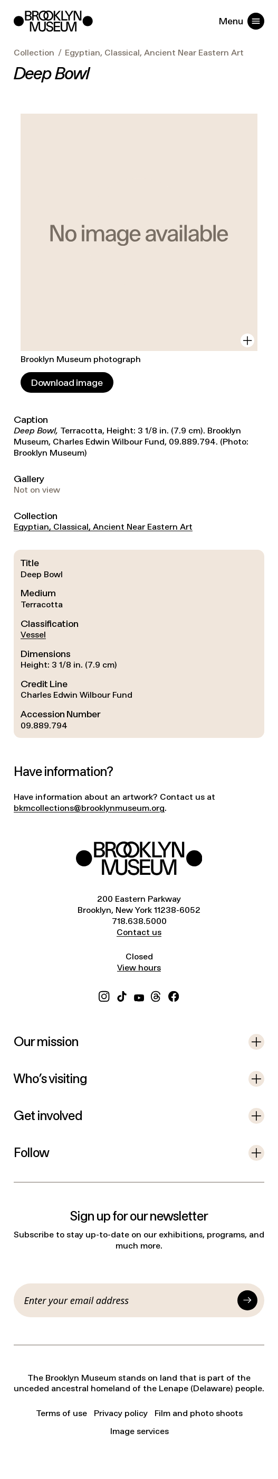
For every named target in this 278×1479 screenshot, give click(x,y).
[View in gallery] (247, 340)
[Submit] (247, 1300)
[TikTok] (122, 995)
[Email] (129, 1300)
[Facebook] (173, 995)
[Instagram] (104, 995)
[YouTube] (139, 995)
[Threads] (156, 995)
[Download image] (67, 382)
